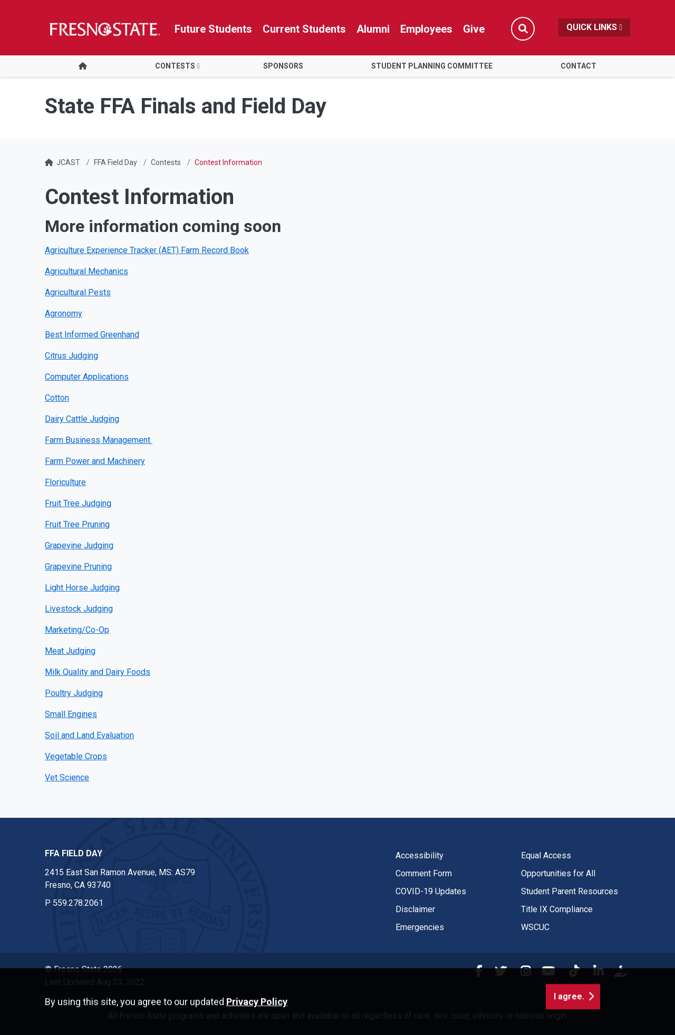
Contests (175, 66)
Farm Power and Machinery (95, 461)
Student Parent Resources (569, 891)
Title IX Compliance (557, 909)
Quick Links (594, 27)
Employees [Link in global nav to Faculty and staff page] (426, 29)
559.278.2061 (78, 903)
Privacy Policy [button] (256, 1020)
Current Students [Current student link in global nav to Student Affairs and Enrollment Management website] (304, 29)
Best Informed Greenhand (92, 335)
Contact (578, 66)
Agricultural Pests (78, 292)
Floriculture (65, 482)
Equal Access (546, 855)
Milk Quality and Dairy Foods (97, 672)
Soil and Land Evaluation (89, 735)
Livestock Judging (79, 609)
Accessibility (419, 855)
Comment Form (424, 873)
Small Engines (71, 714)
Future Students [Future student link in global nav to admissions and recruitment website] (213, 29)
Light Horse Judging (82, 588)
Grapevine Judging (79, 545)
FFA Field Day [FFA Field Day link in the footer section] (73, 853)
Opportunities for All (558, 873)
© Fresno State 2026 (83, 969)
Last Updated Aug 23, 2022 (95, 982)
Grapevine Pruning (78, 567)
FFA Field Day (115, 162)
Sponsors (283, 66)
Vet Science (67, 777)
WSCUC (535, 927)
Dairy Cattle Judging (82, 419)
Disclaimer (415, 909)
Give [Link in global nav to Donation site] (474, 29)
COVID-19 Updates (431, 891)
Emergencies (420, 927)
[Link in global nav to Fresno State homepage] (104, 29)
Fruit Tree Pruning (77, 524)
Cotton (57, 398)
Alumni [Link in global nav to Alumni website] (373, 29)
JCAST (68, 162)
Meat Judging (70, 651)
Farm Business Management (98, 440)
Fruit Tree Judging (78, 503)
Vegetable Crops (76, 756)
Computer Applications (87, 377)
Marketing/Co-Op (77, 630)
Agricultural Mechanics (86, 271)
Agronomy (63, 313)
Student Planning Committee (432, 66)
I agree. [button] (569, 1015)
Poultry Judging (74, 693)
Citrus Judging (71, 356)
